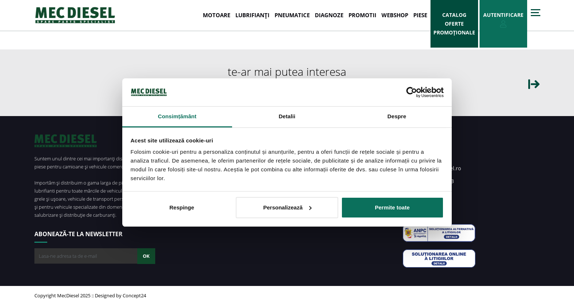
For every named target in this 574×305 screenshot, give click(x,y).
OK (146, 256)
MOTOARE (216, 15)
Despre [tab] (396, 116)
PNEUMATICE (292, 15)
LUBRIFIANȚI (252, 15)
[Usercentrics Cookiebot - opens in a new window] (412, 92)
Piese (420, 15)
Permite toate (392, 207)
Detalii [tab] (287, 116)
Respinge (181, 207)
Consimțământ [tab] (177, 116)
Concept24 (134, 295)
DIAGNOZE (329, 15)
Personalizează (287, 207)
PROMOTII (362, 15)
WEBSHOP (394, 15)
